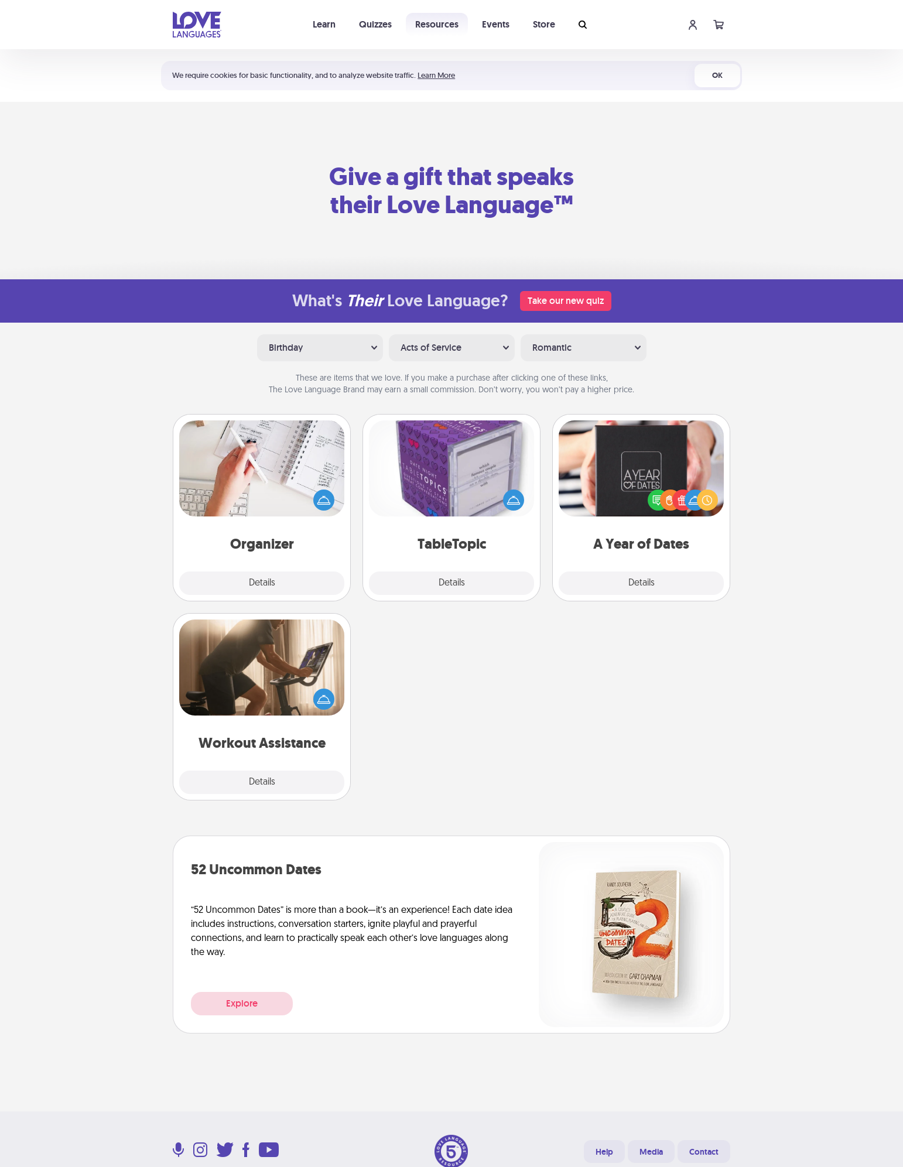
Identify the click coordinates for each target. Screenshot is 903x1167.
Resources (437, 24)
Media (651, 1152)
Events (495, 24)
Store (544, 24)
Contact (704, 1152)
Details (262, 583)
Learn (324, 24)
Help (604, 1152)
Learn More (436, 75)
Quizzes (375, 24)
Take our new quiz (566, 301)
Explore (242, 1003)
